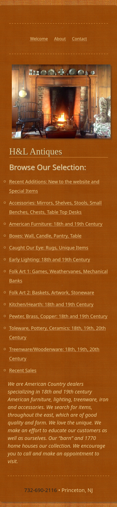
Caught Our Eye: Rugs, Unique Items (48, 247)
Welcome (39, 39)
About (60, 39)
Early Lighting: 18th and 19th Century (49, 259)
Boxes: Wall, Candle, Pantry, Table (45, 236)
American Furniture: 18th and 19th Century (56, 224)
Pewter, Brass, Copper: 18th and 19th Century (58, 316)
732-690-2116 (40, 490)
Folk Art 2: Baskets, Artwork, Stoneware (51, 292)
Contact (79, 39)
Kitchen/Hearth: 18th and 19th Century (51, 304)
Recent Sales (23, 370)
